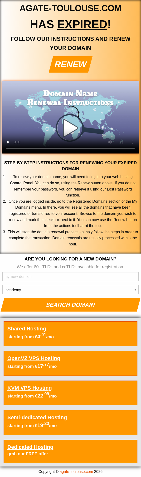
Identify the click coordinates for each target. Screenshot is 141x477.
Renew (70, 64)
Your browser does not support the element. (70, 117)
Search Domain (70, 305)
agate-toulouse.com (76, 472)
